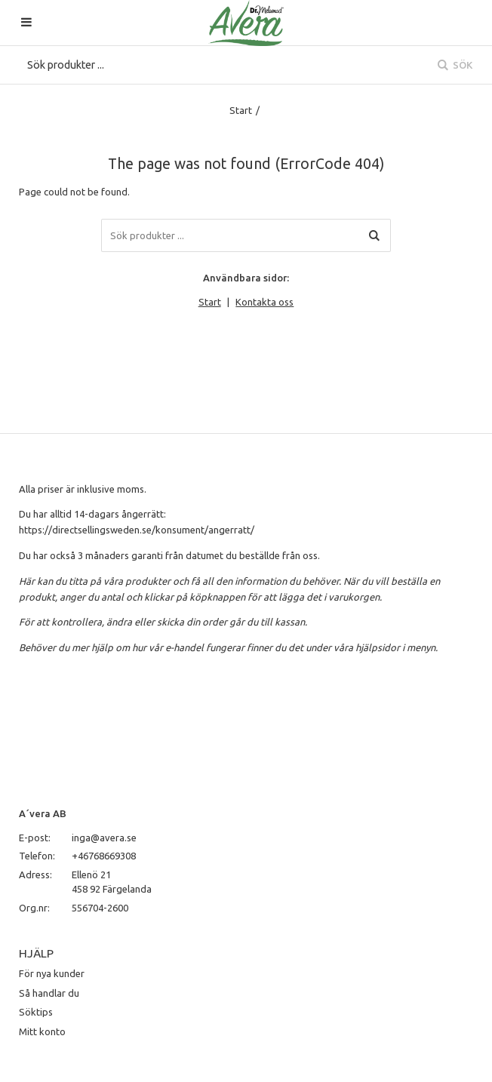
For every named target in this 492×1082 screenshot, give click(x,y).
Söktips (36, 1012)
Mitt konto (42, 1031)
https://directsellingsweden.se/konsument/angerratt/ (136, 529)
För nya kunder (52, 973)
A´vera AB (42, 813)
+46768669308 (104, 855)
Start (240, 110)
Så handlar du (49, 993)
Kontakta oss (264, 302)
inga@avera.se (104, 837)
